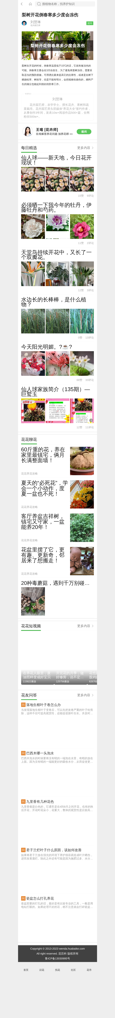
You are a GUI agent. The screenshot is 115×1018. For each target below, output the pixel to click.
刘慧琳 (35, 39)
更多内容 (83, 194)
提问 (90, 40)
